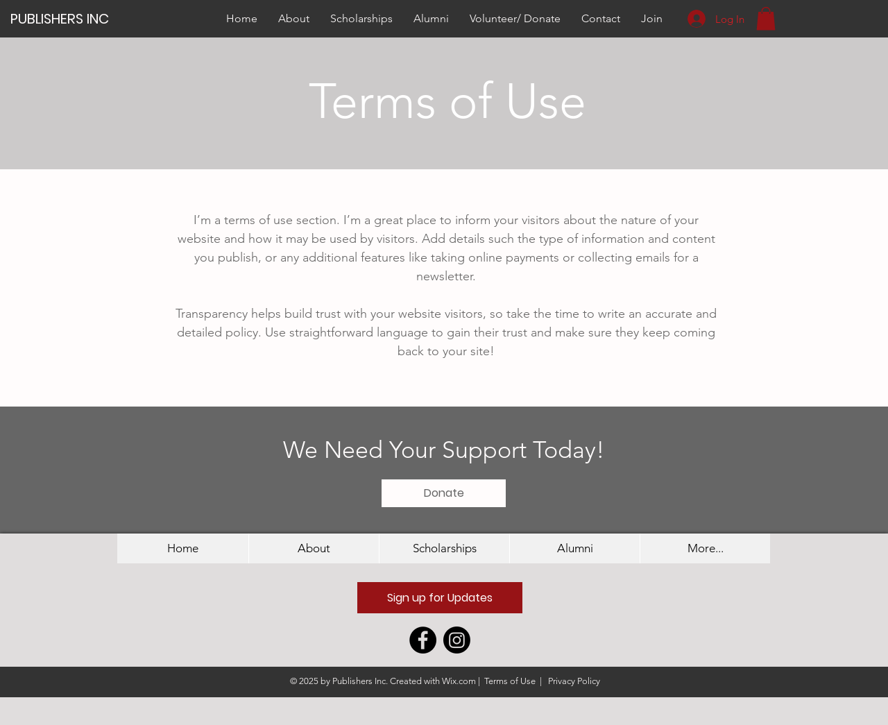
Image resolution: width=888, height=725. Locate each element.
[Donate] (444, 493)
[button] (766, 18)
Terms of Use (510, 681)
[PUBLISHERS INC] (66, 18)
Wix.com (459, 681)
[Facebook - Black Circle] (422, 640)
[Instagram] (456, 640)
